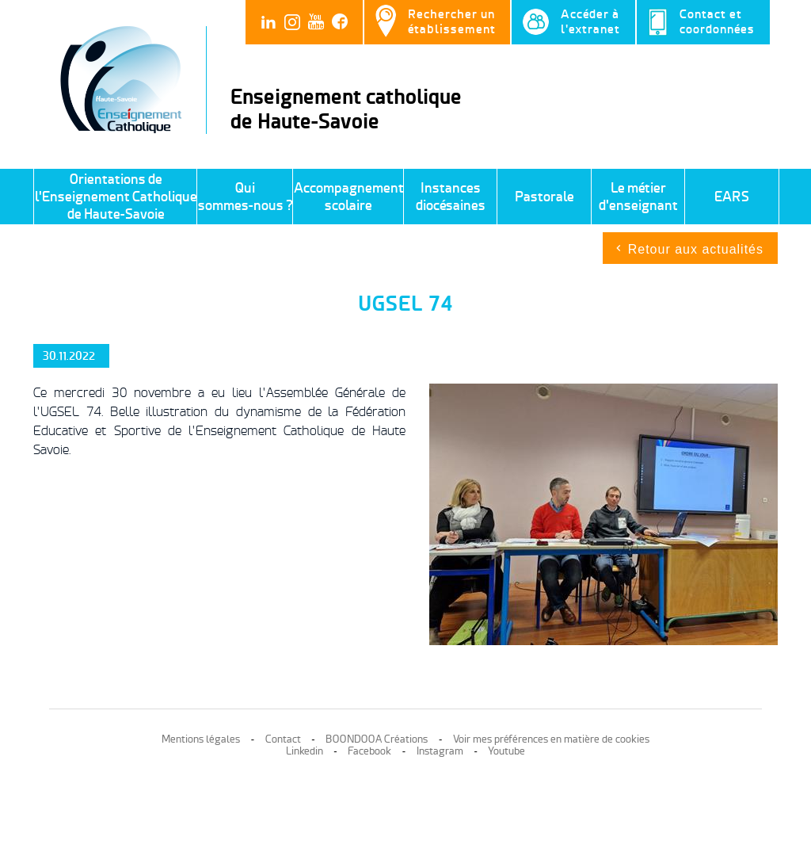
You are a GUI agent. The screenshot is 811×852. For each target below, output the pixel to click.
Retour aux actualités (695, 249)
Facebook (369, 751)
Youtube (506, 751)
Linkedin (304, 751)
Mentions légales (201, 739)
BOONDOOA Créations (377, 739)
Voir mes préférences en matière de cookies (551, 739)
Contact (283, 739)
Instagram (440, 751)
